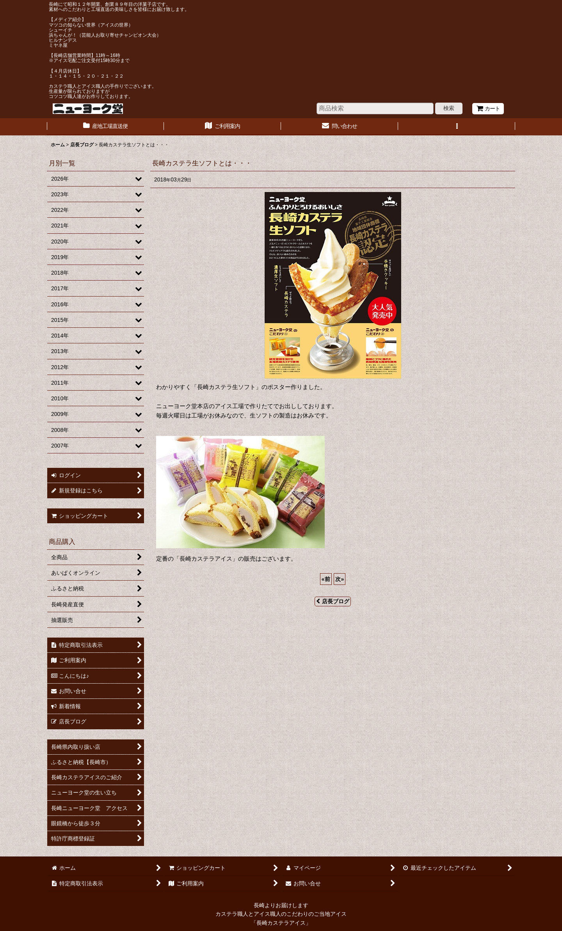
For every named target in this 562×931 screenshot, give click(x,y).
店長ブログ (332, 601)
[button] (456, 126)
